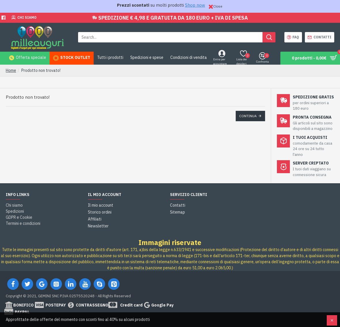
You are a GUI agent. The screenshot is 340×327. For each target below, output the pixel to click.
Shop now (195, 5)
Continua (248, 116)
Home (11, 70)
